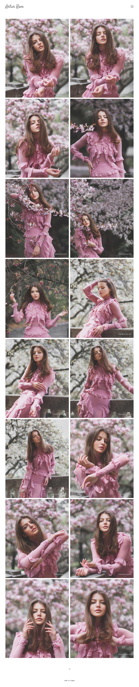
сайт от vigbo (69, 680)
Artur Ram (14, 6)
